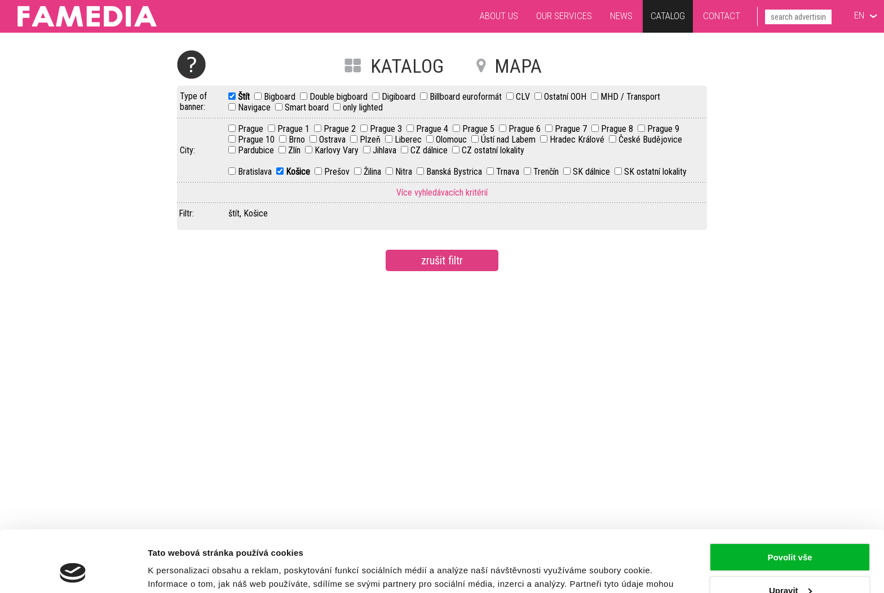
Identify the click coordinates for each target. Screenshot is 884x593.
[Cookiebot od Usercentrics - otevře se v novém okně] (73, 571)
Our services (564, 15)
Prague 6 (526, 128)
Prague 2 (341, 128)
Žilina (373, 171)
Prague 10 (257, 139)
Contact (721, 15)
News (621, 15)
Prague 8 (618, 128)
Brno (298, 139)
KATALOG (407, 66)
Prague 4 (433, 128)
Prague (252, 128)
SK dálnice (592, 171)
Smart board (308, 107)
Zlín (295, 150)
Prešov (338, 171)
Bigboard (281, 96)
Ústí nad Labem (509, 139)
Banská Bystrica (455, 171)
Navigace (255, 107)
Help (191, 64)
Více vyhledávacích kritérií (442, 192)
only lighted (363, 107)
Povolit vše (789, 500)
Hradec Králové (578, 139)
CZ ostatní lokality (493, 150)
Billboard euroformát (467, 96)
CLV (524, 96)
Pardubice (257, 150)
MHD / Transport (630, 96)
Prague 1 (294, 128)
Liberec (409, 139)
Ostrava (333, 139)
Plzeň (371, 139)
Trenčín (547, 171)
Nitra (404, 171)
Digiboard (400, 96)
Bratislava (256, 171)
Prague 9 (663, 128)
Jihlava (386, 150)
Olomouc (452, 139)
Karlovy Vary (338, 150)
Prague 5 (479, 128)
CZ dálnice (430, 150)
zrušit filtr (442, 260)
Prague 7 (572, 128)
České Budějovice (650, 139)
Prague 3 (387, 128)
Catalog (668, 15)
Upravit (790, 532)
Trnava (508, 171)
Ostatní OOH (566, 96)
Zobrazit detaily (179, 571)
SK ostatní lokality (655, 171)
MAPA (518, 66)
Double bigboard (340, 96)
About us (499, 15)
